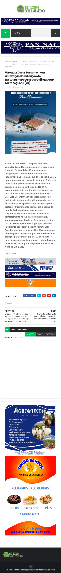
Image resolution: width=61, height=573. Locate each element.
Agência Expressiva (47, 570)
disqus (40, 334)
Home (7, 61)
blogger (30, 334)
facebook (50, 334)
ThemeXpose (20, 570)
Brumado (15, 61)
